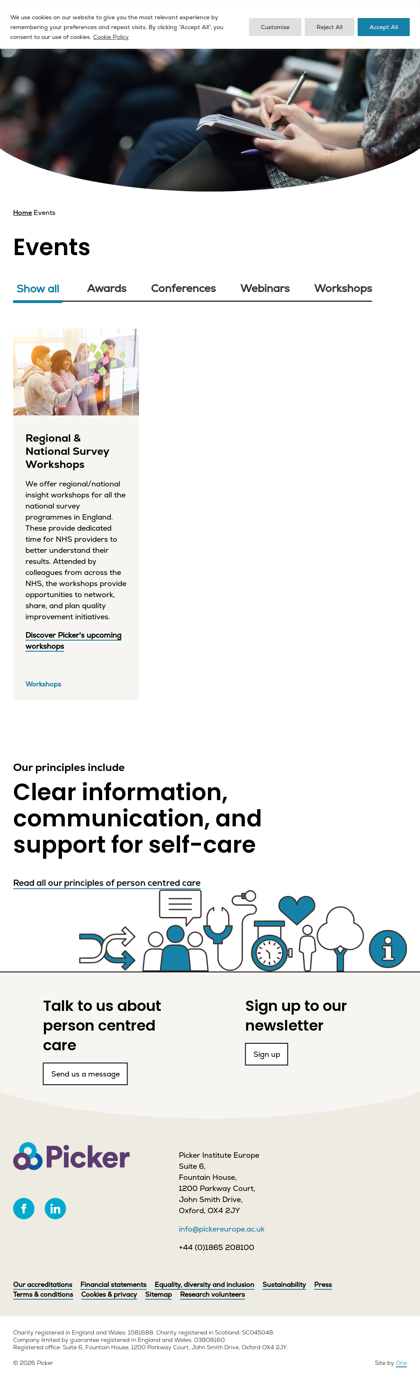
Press (323, 1284)
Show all (37, 289)
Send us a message (55, 1054)
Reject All (329, 27)
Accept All (384, 27)
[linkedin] (55, 1208)
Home (22, 212)
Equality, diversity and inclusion (204, 1284)
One (401, 1362)
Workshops (343, 288)
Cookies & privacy (109, 1294)
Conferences (183, 288)
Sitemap (158, 1294)
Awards (106, 288)
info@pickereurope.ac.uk (222, 1229)
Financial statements (113, 1284)
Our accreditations (42, 1284)
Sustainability (284, 1284)
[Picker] (71, 1156)
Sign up (272, 1054)
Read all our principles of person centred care (107, 882)
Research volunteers (212, 1294)
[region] (210, 24)
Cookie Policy (111, 37)
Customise (275, 27)
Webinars (265, 288)
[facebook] (23, 1208)
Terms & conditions (43, 1294)
